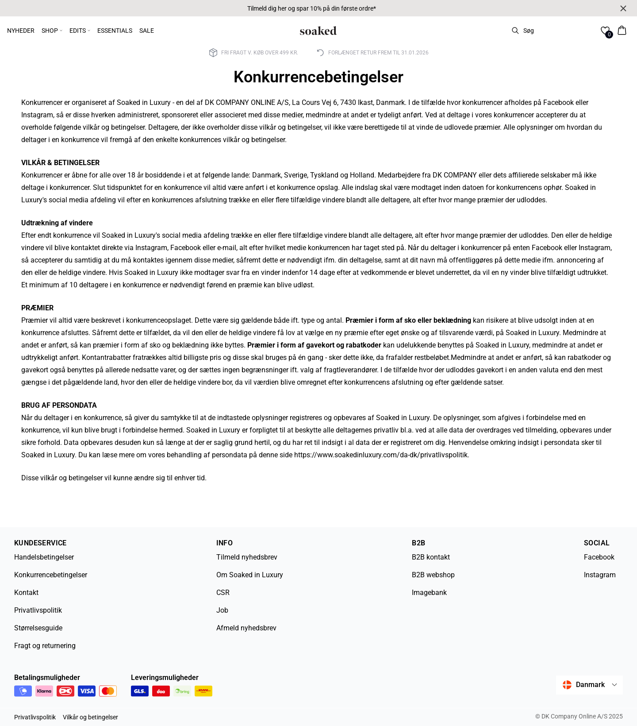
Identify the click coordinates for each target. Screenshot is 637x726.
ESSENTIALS (114, 30)
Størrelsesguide (38, 628)
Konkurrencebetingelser (50, 575)
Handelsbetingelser (44, 557)
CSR (223, 592)
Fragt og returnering (45, 645)
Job (222, 610)
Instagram (600, 575)
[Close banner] (623, 8)
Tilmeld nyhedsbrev (246, 557)
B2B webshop (433, 575)
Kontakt (26, 592)
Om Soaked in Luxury (249, 575)
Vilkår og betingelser (90, 717)
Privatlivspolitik (38, 610)
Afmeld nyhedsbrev (246, 628)
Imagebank (429, 592)
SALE (146, 30)
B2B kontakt (431, 557)
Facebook (599, 557)
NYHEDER (21, 30)
